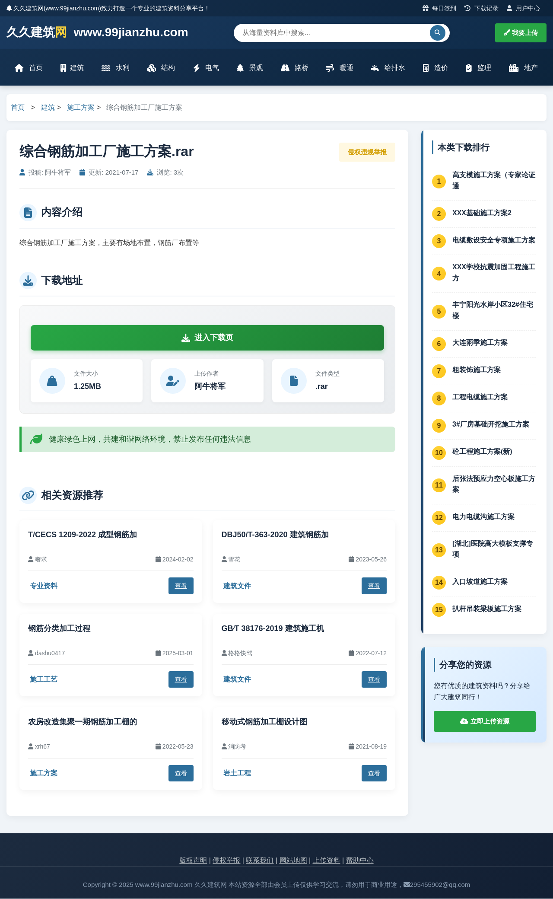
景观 (250, 68)
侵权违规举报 (367, 152)
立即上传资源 (484, 722)
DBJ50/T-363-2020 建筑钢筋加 (275, 535)
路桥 (294, 68)
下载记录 (481, 8)
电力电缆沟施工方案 (483, 517)
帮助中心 (360, 861)
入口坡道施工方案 (480, 582)
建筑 (72, 68)
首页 (29, 68)
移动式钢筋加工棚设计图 (264, 722)
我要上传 (521, 32)
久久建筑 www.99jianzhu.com (97, 32)
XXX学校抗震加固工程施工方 (493, 273)
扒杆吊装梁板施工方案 (486, 609)
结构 (161, 68)
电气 (206, 68)
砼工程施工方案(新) (482, 452)
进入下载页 (207, 338)
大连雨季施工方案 (480, 343)
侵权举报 (226, 861)
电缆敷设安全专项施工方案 (493, 240)
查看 (181, 586)
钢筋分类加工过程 (59, 629)
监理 (478, 68)
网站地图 (293, 861)
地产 (523, 68)
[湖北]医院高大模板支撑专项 (492, 549)
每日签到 (440, 8)
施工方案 (81, 108)
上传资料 (326, 861)
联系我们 (259, 861)
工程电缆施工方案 (480, 398)
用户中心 (523, 8)
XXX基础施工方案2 (482, 213)
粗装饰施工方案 (476, 370)
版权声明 (193, 861)
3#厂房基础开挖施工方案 (490, 425)
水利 (116, 68)
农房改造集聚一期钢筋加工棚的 (82, 722)
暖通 (339, 68)
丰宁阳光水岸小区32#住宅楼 (492, 311)
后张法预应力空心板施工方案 (493, 484)
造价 (435, 68)
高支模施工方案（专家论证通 (493, 181)
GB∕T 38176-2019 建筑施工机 (273, 629)
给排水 (388, 68)
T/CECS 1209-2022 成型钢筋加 (82, 535)
